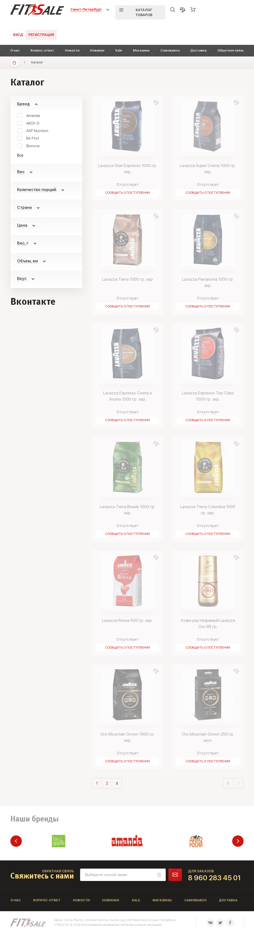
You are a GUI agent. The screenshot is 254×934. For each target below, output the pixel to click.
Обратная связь (231, 50)
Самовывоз (170, 50)
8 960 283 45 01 (214, 878)
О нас (15, 50)
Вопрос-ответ (42, 50)
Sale (118, 50)
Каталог (37, 62)
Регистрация (41, 35)
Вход (18, 35)
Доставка (198, 50)
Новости (72, 50)
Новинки (97, 50)
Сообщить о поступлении (127, 192)
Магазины (141, 50)
